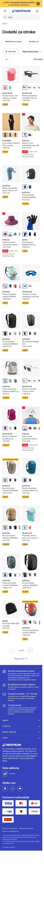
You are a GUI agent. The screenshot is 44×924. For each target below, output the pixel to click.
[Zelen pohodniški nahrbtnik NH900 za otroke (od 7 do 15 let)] (11, 368)
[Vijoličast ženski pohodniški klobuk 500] (11, 221)
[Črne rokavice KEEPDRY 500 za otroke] (31, 221)
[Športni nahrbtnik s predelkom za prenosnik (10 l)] (11, 415)
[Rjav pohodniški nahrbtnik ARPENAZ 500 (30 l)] (11, 514)
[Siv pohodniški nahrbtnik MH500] (31, 174)
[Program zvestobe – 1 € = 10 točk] (21, 697)
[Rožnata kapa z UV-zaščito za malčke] (11, 74)
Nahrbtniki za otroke (13, 41)
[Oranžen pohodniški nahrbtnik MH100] (31, 609)
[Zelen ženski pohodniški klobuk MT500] (31, 415)
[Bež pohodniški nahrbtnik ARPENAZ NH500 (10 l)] (11, 467)
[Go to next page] (30, 650)
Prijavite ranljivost (26, 828)
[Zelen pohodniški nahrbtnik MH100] (11, 273)
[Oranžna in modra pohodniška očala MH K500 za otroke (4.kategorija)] (31, 273)
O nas (4, 738)
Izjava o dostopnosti (10, 831)
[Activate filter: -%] (6, 59)
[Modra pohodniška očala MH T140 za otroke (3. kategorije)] (31, 74)
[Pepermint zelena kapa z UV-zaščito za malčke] (31, 514)
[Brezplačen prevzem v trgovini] (21, 686)
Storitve (6, 726)
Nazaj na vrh (21, 658)
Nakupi (5, 720)
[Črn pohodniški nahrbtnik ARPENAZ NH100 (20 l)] (31, 562)
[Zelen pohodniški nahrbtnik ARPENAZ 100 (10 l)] (11, 562)
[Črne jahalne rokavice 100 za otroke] (11, 122)
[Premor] (38, 3)
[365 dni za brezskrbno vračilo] (21, 675)
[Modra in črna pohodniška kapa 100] (31, 122)
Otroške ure (33, 41)
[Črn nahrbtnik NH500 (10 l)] (31, 320)
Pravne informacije (9, 828)
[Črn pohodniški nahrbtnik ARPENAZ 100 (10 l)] (11, 320)
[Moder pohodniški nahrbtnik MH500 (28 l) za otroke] (31, 467)
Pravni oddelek (9, 732)
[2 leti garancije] (21, 709)
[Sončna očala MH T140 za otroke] (31, 368)
